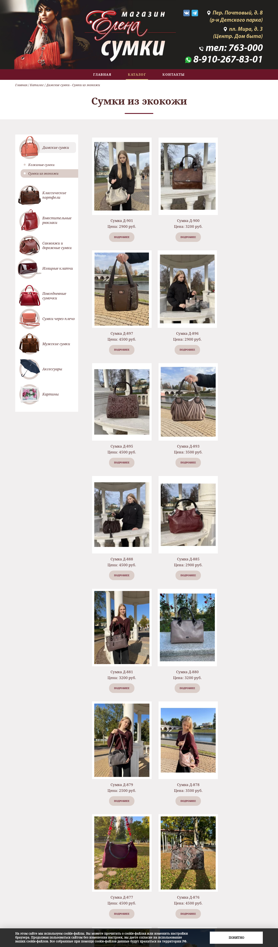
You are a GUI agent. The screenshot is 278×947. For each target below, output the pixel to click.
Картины (50, 394)
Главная (102, 74)
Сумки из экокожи (43, 173)
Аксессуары (52, 369)
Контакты (173, 74)
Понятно (236, 938)
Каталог (137, 74)
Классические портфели (54, 195)
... (190, 854)
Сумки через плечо (58, 318)
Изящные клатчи (57, 268)
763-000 (245, 48)
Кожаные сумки (41, 164)
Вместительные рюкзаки (56, 220)
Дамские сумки (58, 85)
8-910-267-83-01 (228, 60)
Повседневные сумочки (54, 295)
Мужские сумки (56, 343)
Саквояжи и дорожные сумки (57, 245)
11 (206, 854)
